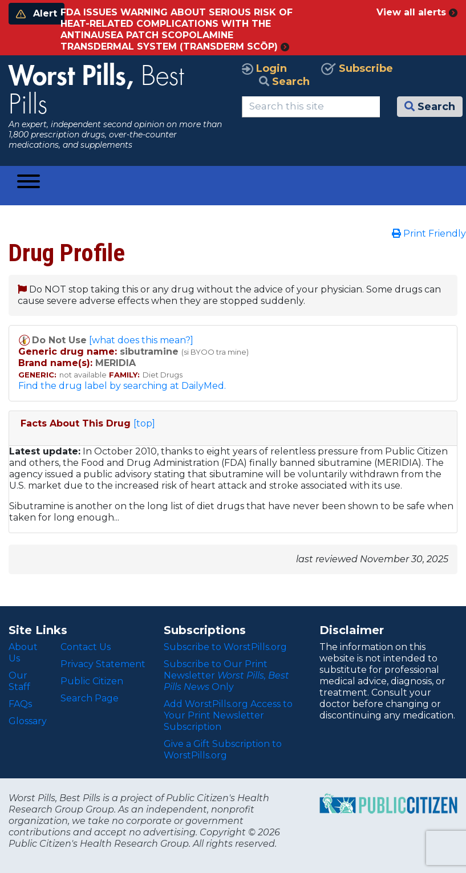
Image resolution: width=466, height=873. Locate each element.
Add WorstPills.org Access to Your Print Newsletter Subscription (228, 715)
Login (264, 68)
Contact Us (85, 646)
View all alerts (416, 12)
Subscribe (357, 68)
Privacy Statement (102, 664)
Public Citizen (91, 681)
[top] (144, 423)
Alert (36, 13)
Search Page (89, 698)
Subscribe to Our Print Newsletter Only (226, 675)
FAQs (20, 704)
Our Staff (19, 681)
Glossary (28, 721)
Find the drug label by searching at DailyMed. (122, 385)
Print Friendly (429, 233)
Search (284, 81)
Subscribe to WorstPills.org (225, 646)
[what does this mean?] (141, 340)
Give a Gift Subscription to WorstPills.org (223, 749)
